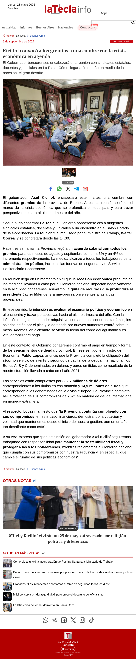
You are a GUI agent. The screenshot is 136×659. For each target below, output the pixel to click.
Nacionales (65, 27)
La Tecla (21, 35)
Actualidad (9, 27)
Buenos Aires (45, 27)
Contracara (88, 27)
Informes (26, 27)
